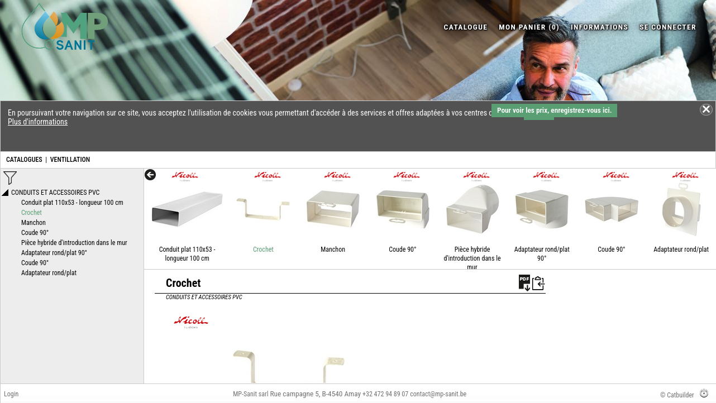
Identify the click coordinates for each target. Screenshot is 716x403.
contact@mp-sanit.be (438, 394)
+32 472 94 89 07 (385, 394)
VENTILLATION (70, 160)
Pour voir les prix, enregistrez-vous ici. (554, 110)
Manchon (333, 249)
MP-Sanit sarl (250, 394)
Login (11, 394)
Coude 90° (402, 249)
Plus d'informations (38, 121)
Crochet (263, 249)
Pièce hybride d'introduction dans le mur (472, 258)
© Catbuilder (677, 395)
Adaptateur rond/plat (681, 249)
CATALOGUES (24, 160)
